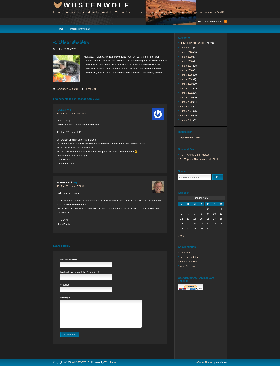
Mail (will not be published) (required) (79, 272)
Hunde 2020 (186, 52)
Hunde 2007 (186, 111)
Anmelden (185, 252)
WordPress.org (187, 266)
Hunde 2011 (91, 89)
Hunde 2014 (186, 79)
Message (65, 297)
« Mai (181, 236)
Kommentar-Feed (189, 261)
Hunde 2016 (186, 70)
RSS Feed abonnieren (210, 21)
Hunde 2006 (186, 115)
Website (64, 284)
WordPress (110, 362)
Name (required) (69, 259)
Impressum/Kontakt (80, 28)
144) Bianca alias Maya (71, 41)
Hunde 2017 (186, 65)
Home (60, 28)
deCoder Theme (203, 362)
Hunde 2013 (186, 83)
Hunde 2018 (186, 61)
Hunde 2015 (186, 74)
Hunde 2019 (186, 56)
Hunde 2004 (186, 120)
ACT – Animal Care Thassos (195, 154)
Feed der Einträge (189, 257)
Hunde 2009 (186, 102)
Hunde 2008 (186, 106)
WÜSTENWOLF (97, 5)
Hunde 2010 (186, 97)
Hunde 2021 (186, 47)
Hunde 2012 (186, 88)
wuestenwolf (64, 182)
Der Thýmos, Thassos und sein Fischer (200, 159)
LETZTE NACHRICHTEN (193, 43)
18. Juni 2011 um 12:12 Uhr (71, 113)
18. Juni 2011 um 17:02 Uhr (71, 186)
